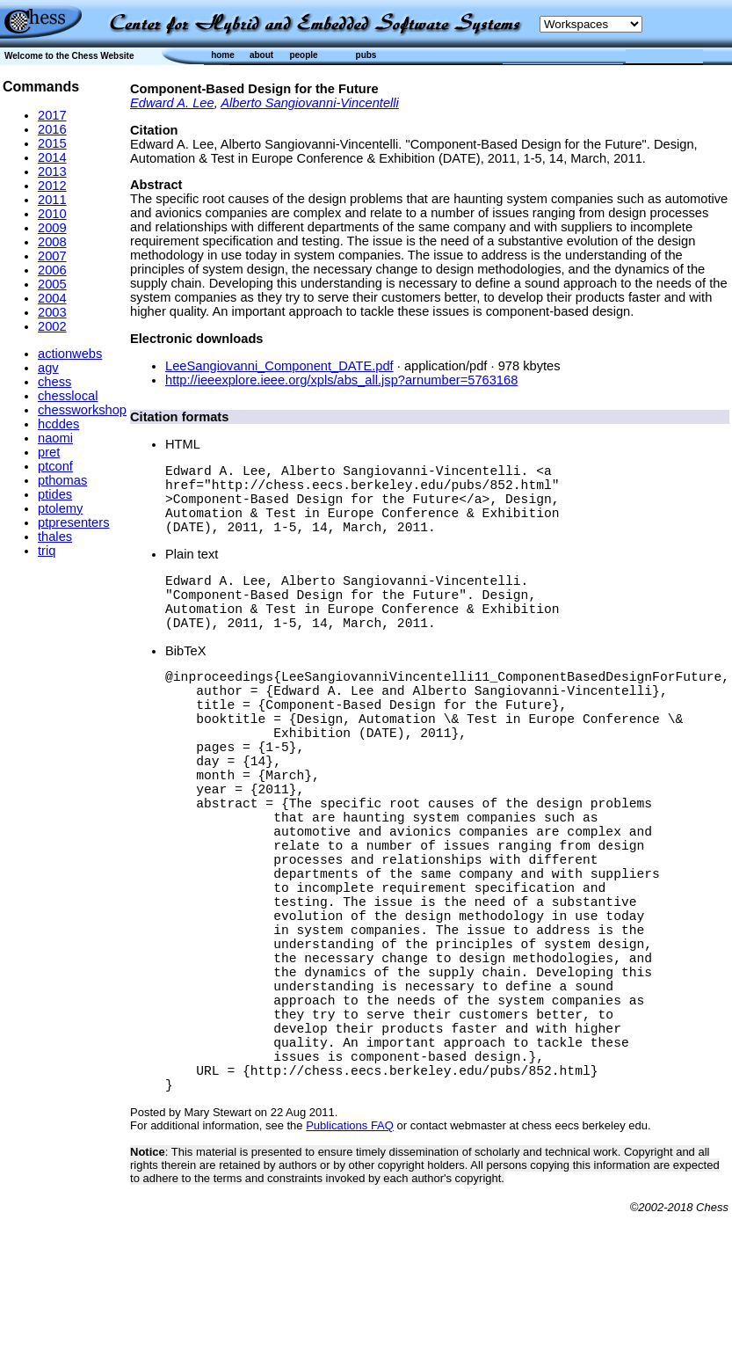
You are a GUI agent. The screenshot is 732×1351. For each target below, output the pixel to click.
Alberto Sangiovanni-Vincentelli (310, 103)
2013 (52, 171)
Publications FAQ (350, 1262)
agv (48, 368)
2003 (52, 312)
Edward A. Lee (172, 103)
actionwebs (70, 354)
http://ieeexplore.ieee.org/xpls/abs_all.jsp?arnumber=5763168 (341, 380)
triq (46, 551)
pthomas (62, 480)
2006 (52, 270)
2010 (52, 214)
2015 (52, 143)
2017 (52, 115)
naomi (55, 438)
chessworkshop (82, 410)
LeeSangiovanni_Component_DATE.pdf (279, 366)
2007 (52, 256)
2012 (52, 186)
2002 (52, 326)
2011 (52, 200)
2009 (52, 228)
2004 (52, 298)
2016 (52, 129)
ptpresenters (73, 522)
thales (55, 536)
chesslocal (68, 396)
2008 (52, 242)
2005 (52, 284)
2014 (52, 157)
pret (49, 452)
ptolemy (60, 508)
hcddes (58, 424)
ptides (55, 494)
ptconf (55, 466)
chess (54, 382)
